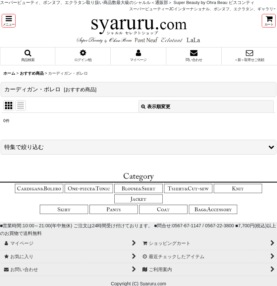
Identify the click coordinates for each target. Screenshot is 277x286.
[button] (9, 21)
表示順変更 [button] (155, 106)
